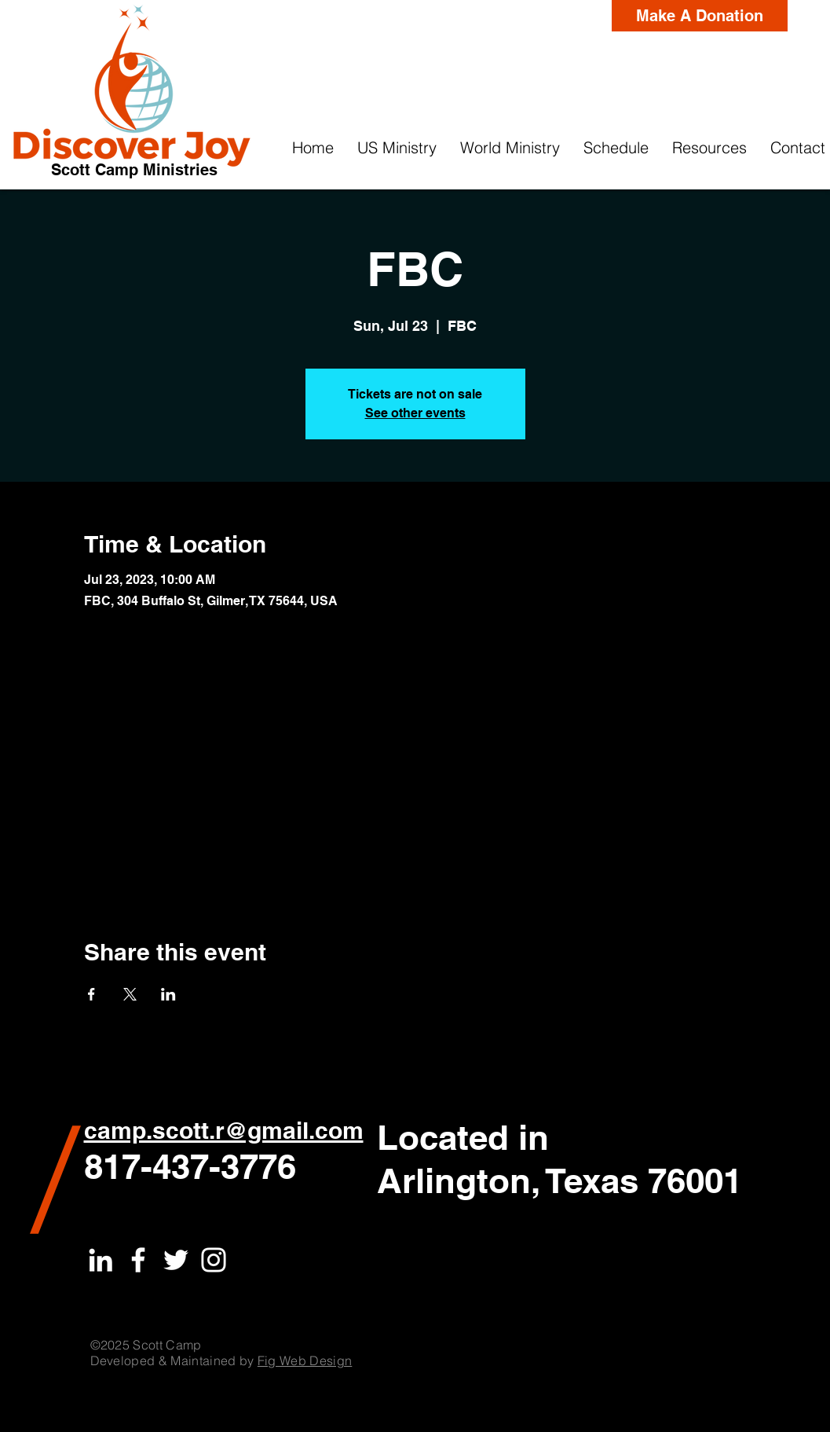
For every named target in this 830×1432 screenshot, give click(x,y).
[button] (397, 147)
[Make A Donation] (700, 15)
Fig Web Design (305, 1360)
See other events (415, 413)
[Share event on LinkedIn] (168, 994)
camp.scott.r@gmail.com (224, 1130)
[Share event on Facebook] (91, 994)
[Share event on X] (129, 994)
